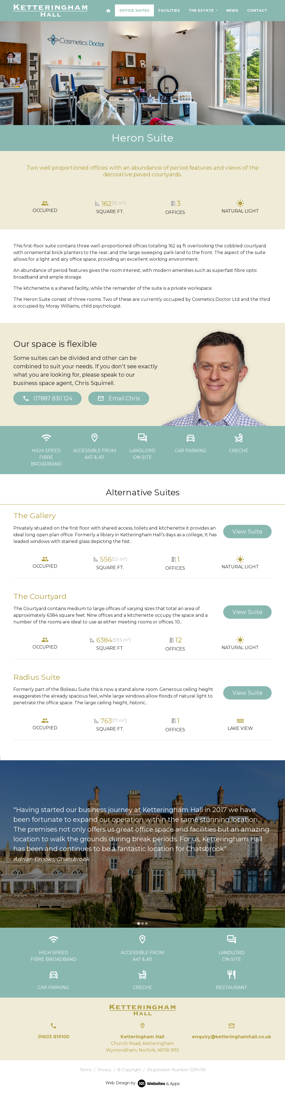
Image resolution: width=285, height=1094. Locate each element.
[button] (203, 10)
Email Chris (118, 398)
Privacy (104, 1069)
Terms (86, 1069)
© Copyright (129, 1069)
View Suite (247, 531)
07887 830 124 (47, 398)
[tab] (138, 923)
